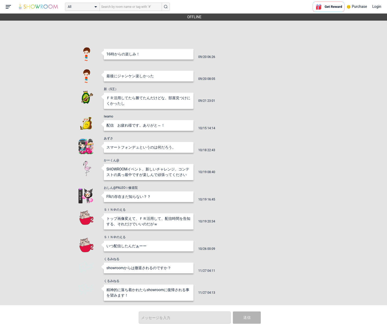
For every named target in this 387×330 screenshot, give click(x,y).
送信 (247, 317)
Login (376, 6)
